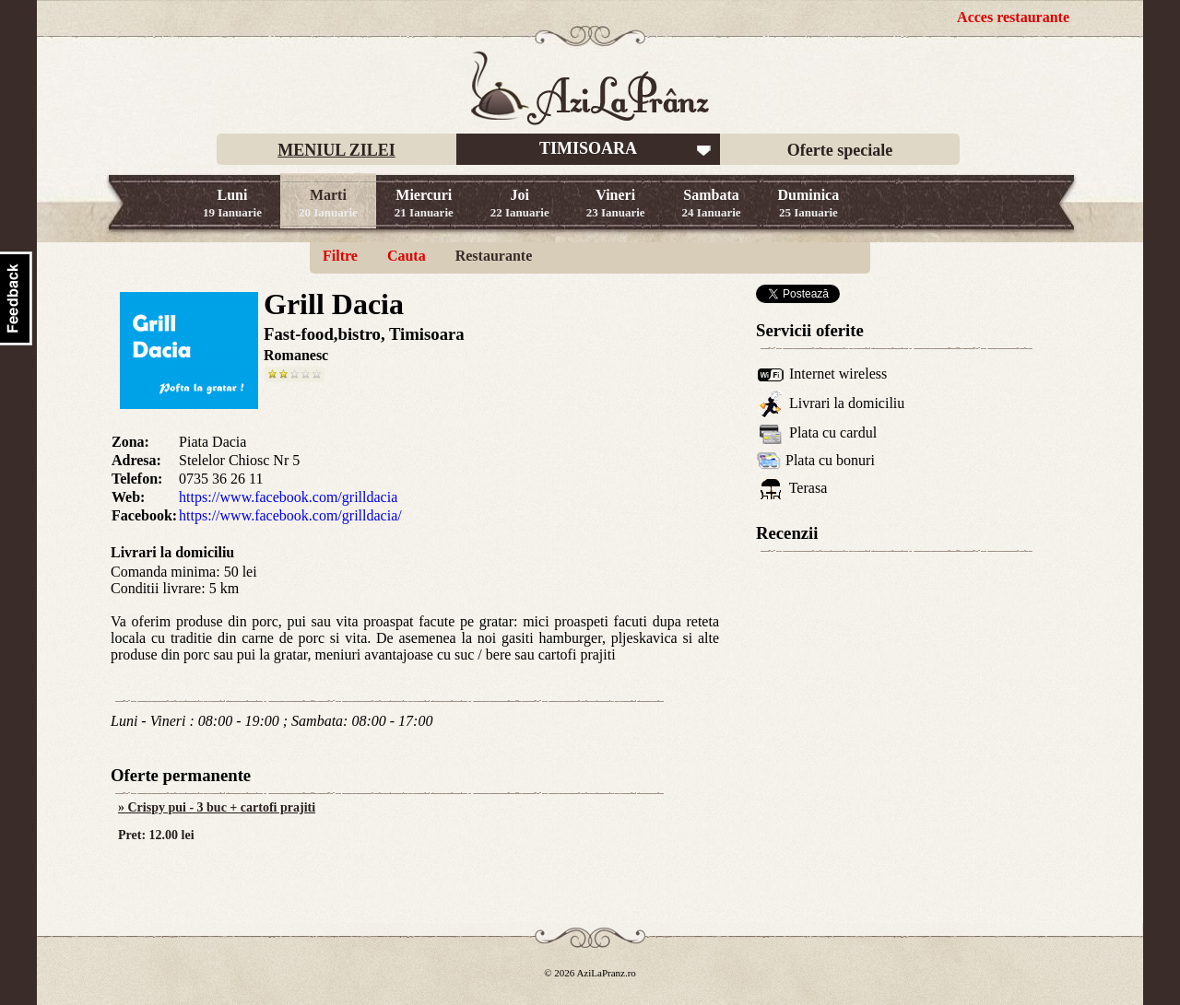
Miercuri (424, 203)
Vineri (615, 203)
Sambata (711, 203)
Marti (328, 203)
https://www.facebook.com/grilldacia (288, 497)
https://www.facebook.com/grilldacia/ (290, 515)
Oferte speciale (839, 150)
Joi (519, 203)
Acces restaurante (1013, 17)
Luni (232, 203)
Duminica (809, 203)
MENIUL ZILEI (336, 150)
